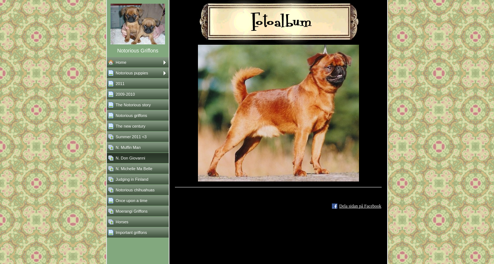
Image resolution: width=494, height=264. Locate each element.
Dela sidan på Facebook (360, 206)
